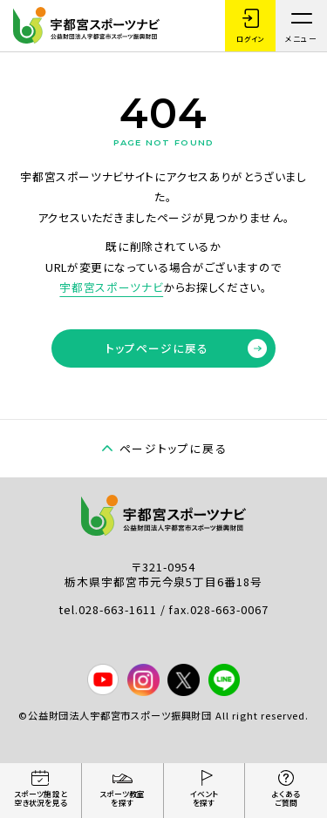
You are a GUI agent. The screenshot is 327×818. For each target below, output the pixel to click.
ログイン (249, 26)
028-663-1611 (119, 609)
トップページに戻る (186, 348)
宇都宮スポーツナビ (111, 287)
